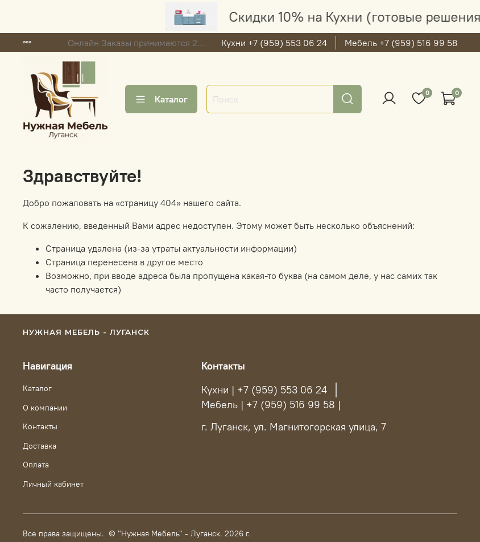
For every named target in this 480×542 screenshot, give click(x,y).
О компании (45, 408)
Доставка (39, 446)
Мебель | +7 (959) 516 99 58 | (271, 405)
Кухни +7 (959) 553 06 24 (274, 42)
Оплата (36, 464)
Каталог (161, 99)
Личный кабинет (53, 484)
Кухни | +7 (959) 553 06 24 (264, 390)
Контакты (40, 426)
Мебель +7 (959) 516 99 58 (401, 42)
